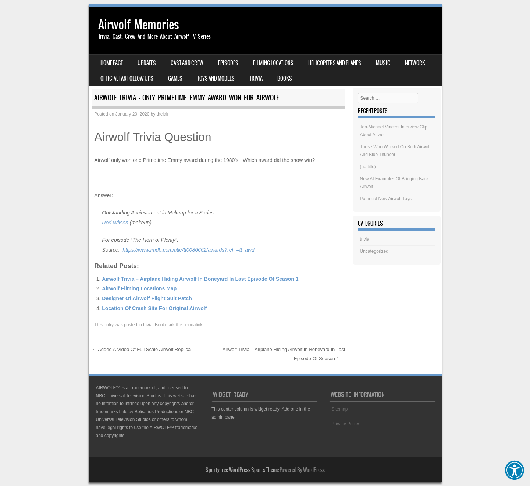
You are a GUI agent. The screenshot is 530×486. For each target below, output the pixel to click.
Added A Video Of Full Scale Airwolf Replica (141, 349)
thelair (163, 114)
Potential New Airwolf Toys (386, 198)
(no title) (368, 166)
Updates (147, 63)
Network (415, 63)
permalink (192, 324)
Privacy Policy (345, 423)
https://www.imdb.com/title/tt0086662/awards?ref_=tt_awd (188, 250)
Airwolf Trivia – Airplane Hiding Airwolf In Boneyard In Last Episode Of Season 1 (200, 279)
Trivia (256, 78)
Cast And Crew (187, 63)
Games (175, 78)
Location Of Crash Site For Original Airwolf (154, 308)
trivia (147, 324)
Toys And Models (216, 78)
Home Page (111, 63)
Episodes (228, 63)
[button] (514, 470)
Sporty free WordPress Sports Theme (242, 470)
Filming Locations (273, 63)
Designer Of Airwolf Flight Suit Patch (147, 298)
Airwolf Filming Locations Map (139, 288)
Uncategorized (374, 251)
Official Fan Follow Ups (126, 78)
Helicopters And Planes (334, 63)
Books (284, 78)
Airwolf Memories (138, 24)
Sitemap (339, 409)
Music (383, 63)
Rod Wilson (115, 223)
